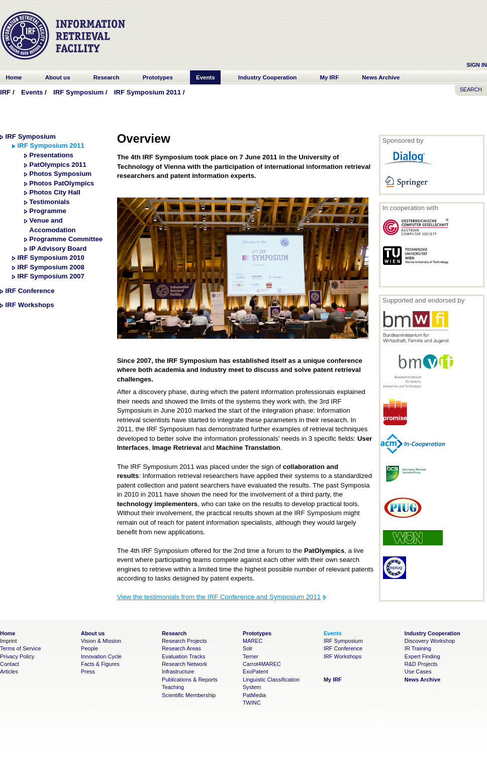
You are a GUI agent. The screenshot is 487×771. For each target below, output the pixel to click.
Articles (9, 671)
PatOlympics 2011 (57, 164)
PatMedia (254, 695)
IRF (5, 92)
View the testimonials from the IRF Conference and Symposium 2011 (219, 597)
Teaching (173, 687)
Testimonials (49, 202)
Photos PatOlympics (61, 183)
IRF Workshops (30, 305)
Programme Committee (66, 239)
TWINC (252, 703)
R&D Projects (421, 664)
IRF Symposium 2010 (50, 257)
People (89, 648)
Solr (247, 648)
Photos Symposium (60, 173)
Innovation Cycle (101, 656)
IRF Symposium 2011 (147, 92)
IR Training (418, 648)
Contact (9, 664)
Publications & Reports (190, 680)
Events (32, 92)
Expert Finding (422, 656)
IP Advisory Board (57, 248)
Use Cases (418, 671)
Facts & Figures (100, 664)
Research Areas (181, 648)
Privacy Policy (17, 656)
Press (88, 671)
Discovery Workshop (430, 641)
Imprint (8, 641)
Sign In (476, 65)
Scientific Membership (189, 695)
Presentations (51, 155)
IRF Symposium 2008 (50, 267)
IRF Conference (30, 291)
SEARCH (471, 89)
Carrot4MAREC (262, 664)
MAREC (253, 641)
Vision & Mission (101, 641)
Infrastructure (178, 671)
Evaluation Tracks (183, 656)
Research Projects (184, 641)
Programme (47, 211)
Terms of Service (20, 648)
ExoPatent (255, 671)
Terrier (250, 656)
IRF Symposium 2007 (50, 276)
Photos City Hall (54, 192)
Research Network (184, 664)
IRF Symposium (78, 92)
